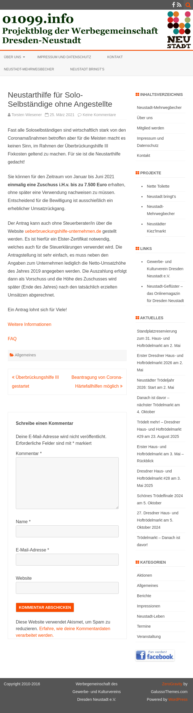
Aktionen (144, 575)
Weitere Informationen (29, 324)
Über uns (12, 57)
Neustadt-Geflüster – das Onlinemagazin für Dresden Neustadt (165, 293)
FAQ (12, 338)
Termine (144, 626)
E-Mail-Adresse (32, 550)
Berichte (144, 596)
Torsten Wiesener (27, 115)
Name (23, 521)
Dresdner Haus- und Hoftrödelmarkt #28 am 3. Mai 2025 (159, 478)
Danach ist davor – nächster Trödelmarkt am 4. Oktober (158, 404)
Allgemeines (25, 355)
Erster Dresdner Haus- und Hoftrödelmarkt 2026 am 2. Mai (160, 362)
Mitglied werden (150, 128)
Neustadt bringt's (161, 196)
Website (24, 578)
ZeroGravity (172, 684)
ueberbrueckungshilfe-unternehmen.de (63, 231)
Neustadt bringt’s (87, 69)
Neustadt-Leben (151, 616)
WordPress (177, 699)
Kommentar (29, 453)
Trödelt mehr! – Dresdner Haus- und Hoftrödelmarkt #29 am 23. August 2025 (159, 429)
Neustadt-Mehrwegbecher (29, 69)
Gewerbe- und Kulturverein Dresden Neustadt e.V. (165, 268)
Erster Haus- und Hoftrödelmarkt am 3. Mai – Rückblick (160, 453)
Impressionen (148, 606)
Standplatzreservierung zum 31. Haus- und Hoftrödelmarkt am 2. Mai (159, 338)
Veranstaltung (149, 636)
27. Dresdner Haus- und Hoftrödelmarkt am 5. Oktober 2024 (157, 520)
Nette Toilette (158, 186)
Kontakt (115, 57)
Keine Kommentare (99, 115)
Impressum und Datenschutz (64, 57)
